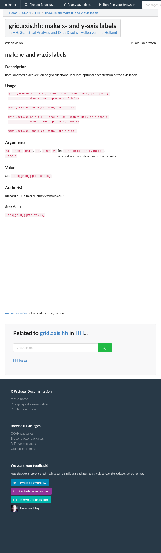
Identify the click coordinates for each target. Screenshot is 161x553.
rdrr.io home (19, 397)
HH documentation (16, 311)
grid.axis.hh (54, 331)
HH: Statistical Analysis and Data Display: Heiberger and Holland (65, 32)
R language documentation (30, 402)
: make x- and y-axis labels (71, 12)
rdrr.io (10, 4)
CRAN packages (22, 431)
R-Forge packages (23, 442)
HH (79, 331)
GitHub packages (23, 447)
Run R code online (23, 407)
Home (13, 12)
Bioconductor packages (27, 436)
